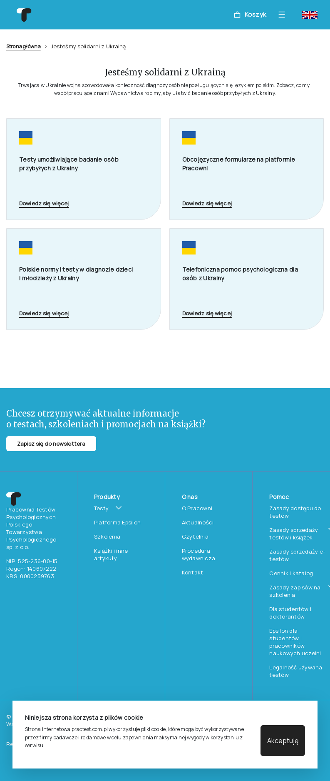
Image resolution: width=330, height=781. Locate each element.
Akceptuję (282, 740)
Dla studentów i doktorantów (290, 612)
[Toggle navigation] (283, 14)
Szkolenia (107, 536)
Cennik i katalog (291, 573)
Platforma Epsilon (117, 522)
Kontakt (192, 572)
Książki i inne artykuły (111, 554)
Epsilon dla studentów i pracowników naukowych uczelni (295, 642)
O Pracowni (197, 508)
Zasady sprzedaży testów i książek (293, 533)
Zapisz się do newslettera (51, 443)
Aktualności (198, 522)
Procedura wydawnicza (199, 554)
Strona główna (23, 46)
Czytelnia (195, 536)
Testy (101, 508)
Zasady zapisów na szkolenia (294, 591)
